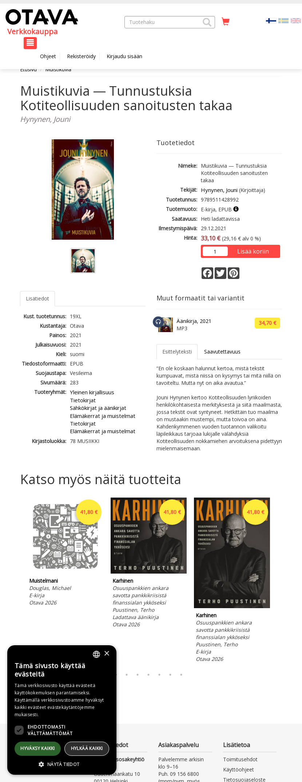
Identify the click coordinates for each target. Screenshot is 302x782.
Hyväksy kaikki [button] (37, 748)
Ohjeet (48, 56)
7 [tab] (181, 674)
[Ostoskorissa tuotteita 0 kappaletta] (226, 22)
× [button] (106, 654)
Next (278, 581)
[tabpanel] (65, 553)
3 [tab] (137, 674)
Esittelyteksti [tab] (177, 351)
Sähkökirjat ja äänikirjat (98, 407)
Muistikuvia (58, 69)
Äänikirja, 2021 (193, 321)
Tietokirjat (83, 400)
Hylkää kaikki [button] (87, 748)
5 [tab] (159, 674)
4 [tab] (148, 674)
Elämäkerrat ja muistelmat (102, 415)
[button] (207, 22)
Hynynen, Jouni (219, 189)
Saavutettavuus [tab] (222, 351)
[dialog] (61, 710)
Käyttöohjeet (238, 769)
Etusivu (28, 69)
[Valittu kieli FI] (271, 20)
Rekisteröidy (81, 56)
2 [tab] (126, 674)
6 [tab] (170, 674)
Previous (18, 581)
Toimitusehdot (240, 759)
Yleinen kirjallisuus (92, 392)
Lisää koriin (253, 251)
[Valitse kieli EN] (296, 20)
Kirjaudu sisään (124, 56)
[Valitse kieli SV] (283, 20)
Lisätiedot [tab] (37, 298)
